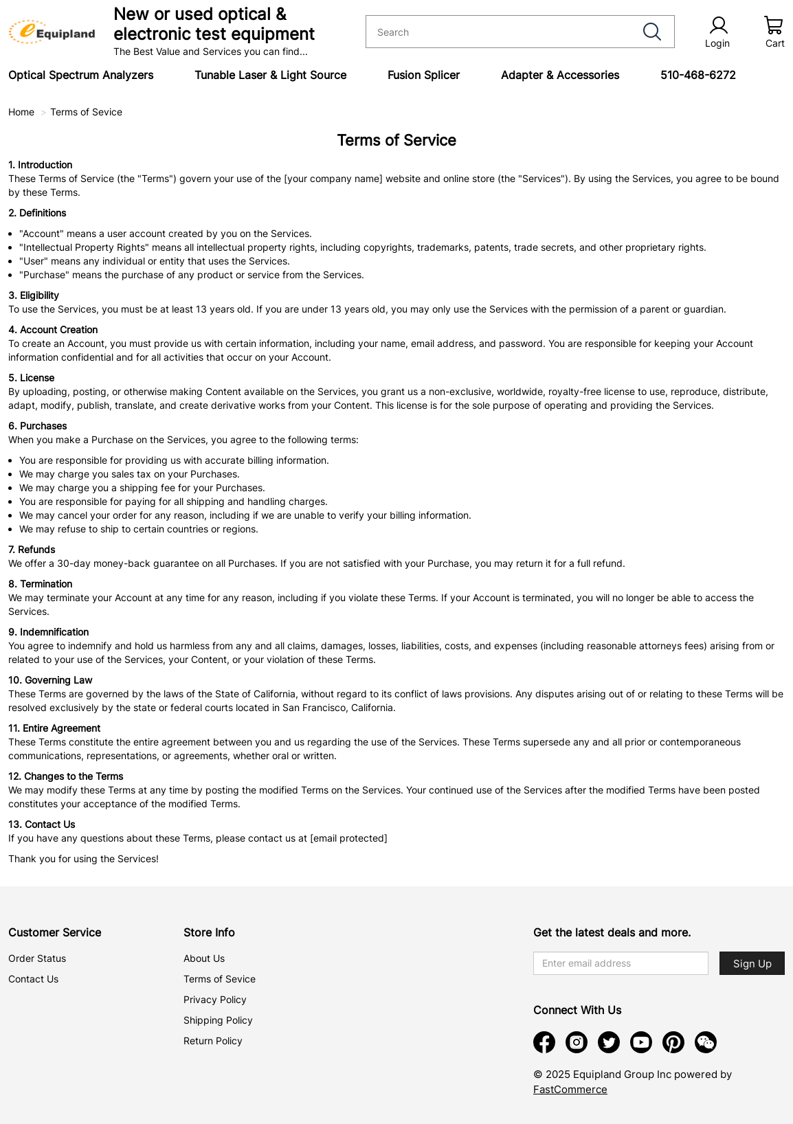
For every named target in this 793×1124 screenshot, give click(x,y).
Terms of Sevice (86, 111)
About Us (204, 958)
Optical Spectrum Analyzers (80, 75)
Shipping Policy (218, 1020)
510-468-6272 (698, 75)
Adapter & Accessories (560, 75)
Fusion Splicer (424, 75)
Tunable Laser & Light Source (270, 75)
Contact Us (33, 979)
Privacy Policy (215, 999)
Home (21, 111)
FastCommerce (570, 1089)
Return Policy (213, 1040)
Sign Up (752, 963)
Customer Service (54, 932)
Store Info (209, 932)
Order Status (37, 958)
